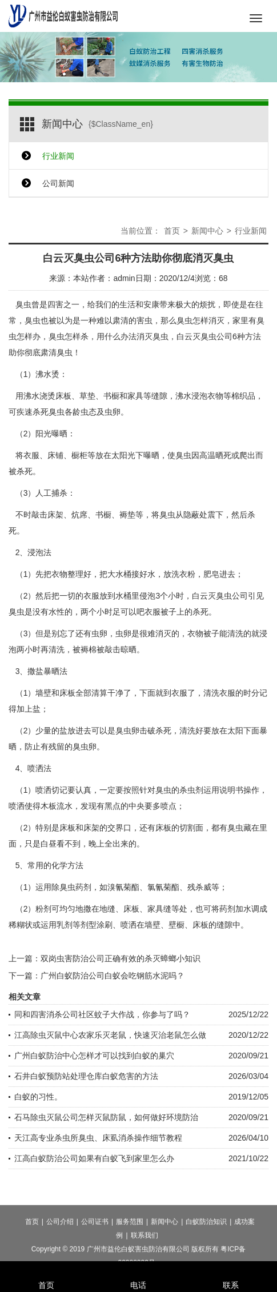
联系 (230, 1269)
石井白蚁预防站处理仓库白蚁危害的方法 (86, 1076)
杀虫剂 (191, 790)
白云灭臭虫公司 (204, 336)
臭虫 (23, 304)
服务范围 (129, 1242)
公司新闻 (58, 183)
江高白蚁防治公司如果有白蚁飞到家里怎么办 (94, 1158)
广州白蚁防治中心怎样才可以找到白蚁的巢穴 (94, 1055)
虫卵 (123, 633)
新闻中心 (207, 230)
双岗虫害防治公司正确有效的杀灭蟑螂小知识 (120, 958)
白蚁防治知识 (206, 1242)
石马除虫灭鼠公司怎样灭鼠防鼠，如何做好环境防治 (106, 1117)
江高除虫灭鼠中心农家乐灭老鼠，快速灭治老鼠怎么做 (110, 1035)
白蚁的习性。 (38, 1096)
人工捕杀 (51, 492)
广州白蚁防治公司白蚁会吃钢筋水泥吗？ (112, 975)
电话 (139, 1269)
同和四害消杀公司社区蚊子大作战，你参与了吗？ (102, 1014)
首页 (172, 230)
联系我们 (144, 1255)
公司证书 (95, 1242)
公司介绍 (60, 1242)
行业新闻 (58, 156)
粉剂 (43, 908)
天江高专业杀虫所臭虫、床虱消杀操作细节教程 (98, 1137)
